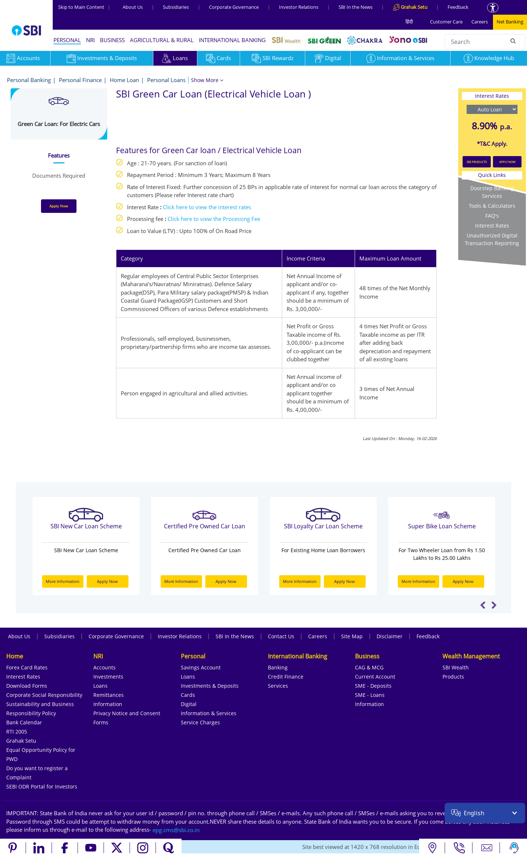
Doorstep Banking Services (492, 192)
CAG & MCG (369, 667)
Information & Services (400, 58)
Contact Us (281, 636)
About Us (133, 7)
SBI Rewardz (273, 58)
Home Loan (124, 80)
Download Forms (26, 685)
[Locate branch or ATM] (432, 847)
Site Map (352, 636)
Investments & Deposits (102, 58)
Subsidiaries (176, 7)
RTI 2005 (16, 731)
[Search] (513, 41)
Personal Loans (166, 80)
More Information (62, 581)
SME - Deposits (373, 685)
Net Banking (510, 21)
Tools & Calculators (492, 205)
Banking (278, 667)
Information (107, 704)
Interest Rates (492, 225)
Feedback (458, 7)
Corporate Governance (234, 7)
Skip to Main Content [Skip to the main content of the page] (84, 7)
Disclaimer (390, 636)
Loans (175, 58)
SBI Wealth (455, 667)
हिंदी (409, 21)
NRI (90, 40)
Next (494, 605)
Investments (108, 676)
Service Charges (200, 722)
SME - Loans (370, 694)
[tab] (59, 155)
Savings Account (201, 667)
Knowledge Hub (489, 58)
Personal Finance (80, 80)
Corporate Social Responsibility (44, 694)
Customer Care (446, 21)
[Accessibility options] (492, 7)
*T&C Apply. (492, 143)
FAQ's (492, 215)
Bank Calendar (24, 722)
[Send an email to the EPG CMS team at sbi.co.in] (176, 829)
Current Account (375, 676)
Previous (483, 605)
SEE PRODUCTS (477, 162)
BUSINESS (112, 40)
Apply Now (58, 205)
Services (278, 685)
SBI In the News (356, 7)
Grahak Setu (21, 740)
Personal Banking (29, 80)
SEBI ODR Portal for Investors (41, 786)
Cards (218, 58)
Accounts (104, 667)
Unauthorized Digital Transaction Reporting (492, 239)
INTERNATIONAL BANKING (232, 40)
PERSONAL (67, 40)
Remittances (108, 694)
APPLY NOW (507, 162)
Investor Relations (298, 7)
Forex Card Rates (27, 667)
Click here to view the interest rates (207, 207)
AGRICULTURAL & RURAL (162, 40)
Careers (479, 21)
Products (453, 676)
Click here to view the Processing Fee (214, 218)
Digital (327, 58)
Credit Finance (285, 676)
